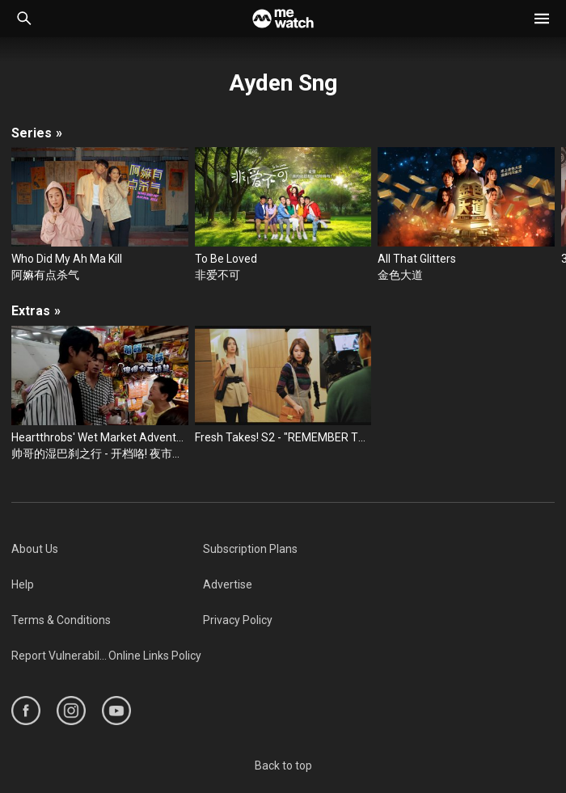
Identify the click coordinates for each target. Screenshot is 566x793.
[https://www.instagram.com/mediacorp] (71, 710)
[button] (542, 19)
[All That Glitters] (466, 215)
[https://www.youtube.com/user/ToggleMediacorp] (116, 710)
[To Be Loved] (283, 215)
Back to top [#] (283, 765)
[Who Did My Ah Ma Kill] (100, 215)
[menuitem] (107, 549)
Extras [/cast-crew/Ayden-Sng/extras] (36, 310)
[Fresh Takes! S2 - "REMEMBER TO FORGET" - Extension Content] (283, 385)
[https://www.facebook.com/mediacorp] (25, 710)
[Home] (283, 18)
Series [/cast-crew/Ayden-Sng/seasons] (36, 133)
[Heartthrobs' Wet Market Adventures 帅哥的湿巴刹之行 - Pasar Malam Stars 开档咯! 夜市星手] (100, 394)
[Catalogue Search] (24, 19)
